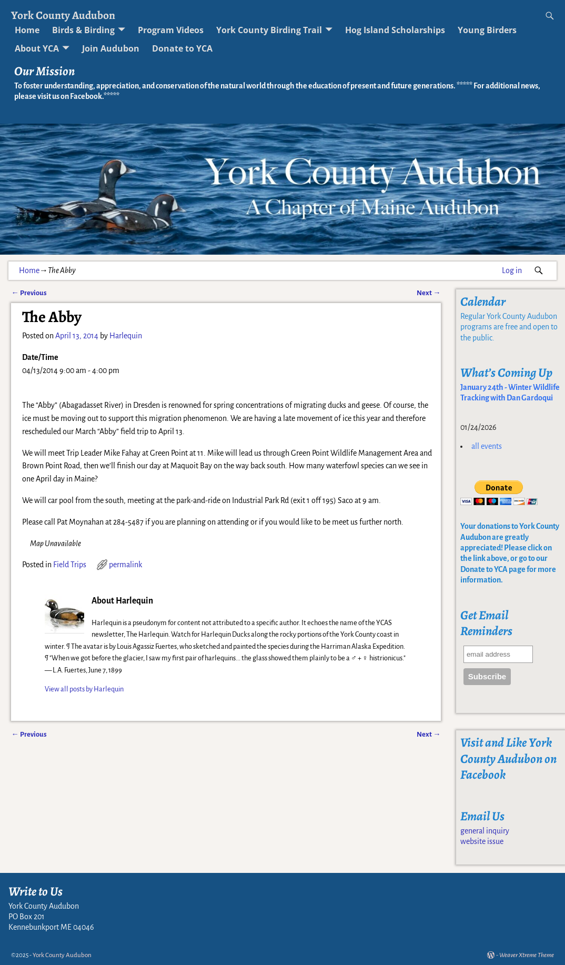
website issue (481, 841)
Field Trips (69, 564)
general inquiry (484, 831)
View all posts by (84, 689)
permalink (125, 564)
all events (486, 446)
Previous (28, 293)
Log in (512, 270)
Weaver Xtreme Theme (526, 955)
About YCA (37, 48)
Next (428, 293)
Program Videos (171, 30)
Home (27, 30)
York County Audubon (63, 15)
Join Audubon (110, 48)
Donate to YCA (182, 48)
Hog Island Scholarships (395, 30)
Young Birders (487, 30)
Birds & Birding (83, 30)
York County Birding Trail (269, 30)
